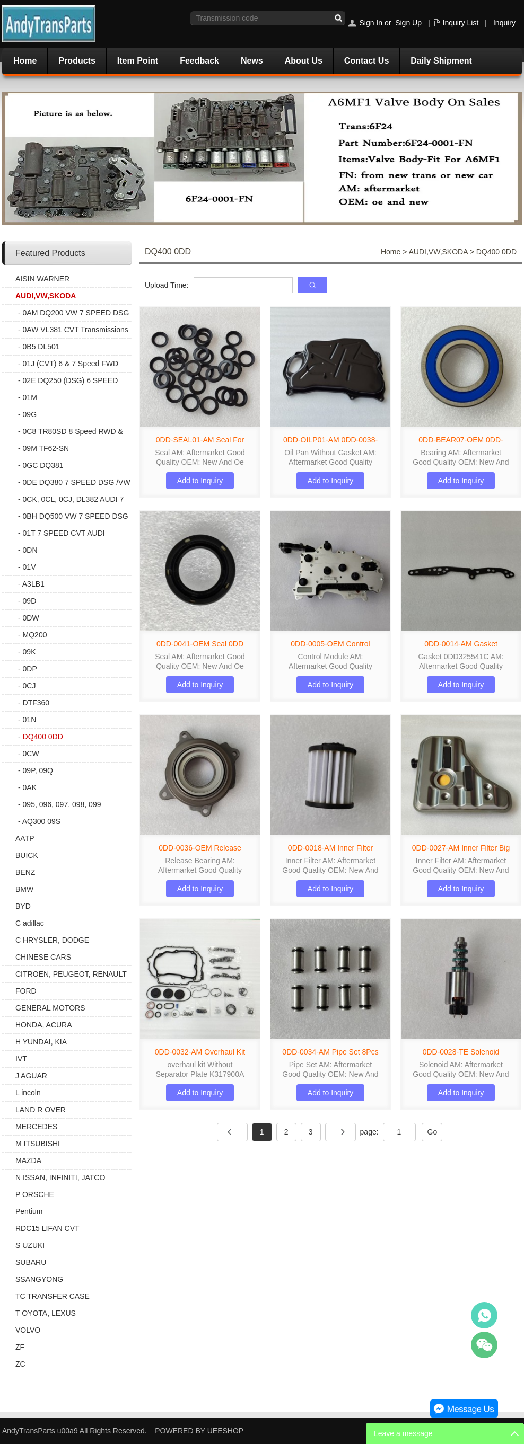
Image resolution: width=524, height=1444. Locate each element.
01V (29, 567)
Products (76, 60)
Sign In (370, 23)
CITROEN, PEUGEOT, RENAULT (71, 974)
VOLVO (27, 1330)
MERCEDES (36, 1126)
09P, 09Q (38, 770)
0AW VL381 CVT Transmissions (75, 329)
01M (30, 397)
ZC (20, 1364)
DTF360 (36, 702)
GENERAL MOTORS (50, 1008)
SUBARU (30, 1262)
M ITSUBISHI (37, 1143)
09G (30, 414)
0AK (30, 787)
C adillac (29, 923)
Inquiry (504, 23)
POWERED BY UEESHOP (199, 1431)
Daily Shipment (441, 60)
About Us (303, 60)
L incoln (28, 1092)
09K (29, 652)
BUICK (26, 855)
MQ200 (35, 635)
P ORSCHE (34, 1194)
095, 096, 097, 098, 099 (62, 804)
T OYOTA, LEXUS (45, 1313)
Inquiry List (461, 23)
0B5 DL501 (41, 346)
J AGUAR (31, 1075)
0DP (30, 669)
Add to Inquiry (200, 480)
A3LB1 (33, 584)
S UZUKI (30, 1245)
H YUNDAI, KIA (41, 1042)
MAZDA (28, 1160)
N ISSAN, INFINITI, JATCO (60, 1177)
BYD (23, 906)
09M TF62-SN (46, 448)
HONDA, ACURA (43, 1025)
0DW (31, 618)
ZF (19, 1347)
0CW (31, 753)
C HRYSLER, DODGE (52, 940)
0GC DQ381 (43, 465)
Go (432, 1132)
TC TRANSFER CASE (52, 1296)
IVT (21, 1059)
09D (30, 601)
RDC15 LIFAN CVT (47, 1228)
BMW (24, 889)
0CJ (29, 685)
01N (30, 719)
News (252, 60)
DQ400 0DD (43, 736)
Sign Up (408, 23)
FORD (26, 991)
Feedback (199, 60)
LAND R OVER (40, 1109)
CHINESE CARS (43, 957)
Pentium (28, 1211)
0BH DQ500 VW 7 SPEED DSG (75, 516)
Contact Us (366, 60)
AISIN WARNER (42, 278)
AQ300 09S (41, 821)
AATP (24, 838)
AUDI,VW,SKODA (45, 295)
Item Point (137, 60)
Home (25, 60)
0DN (30, 550)
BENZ (25, 872)
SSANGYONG (39, 1279)
